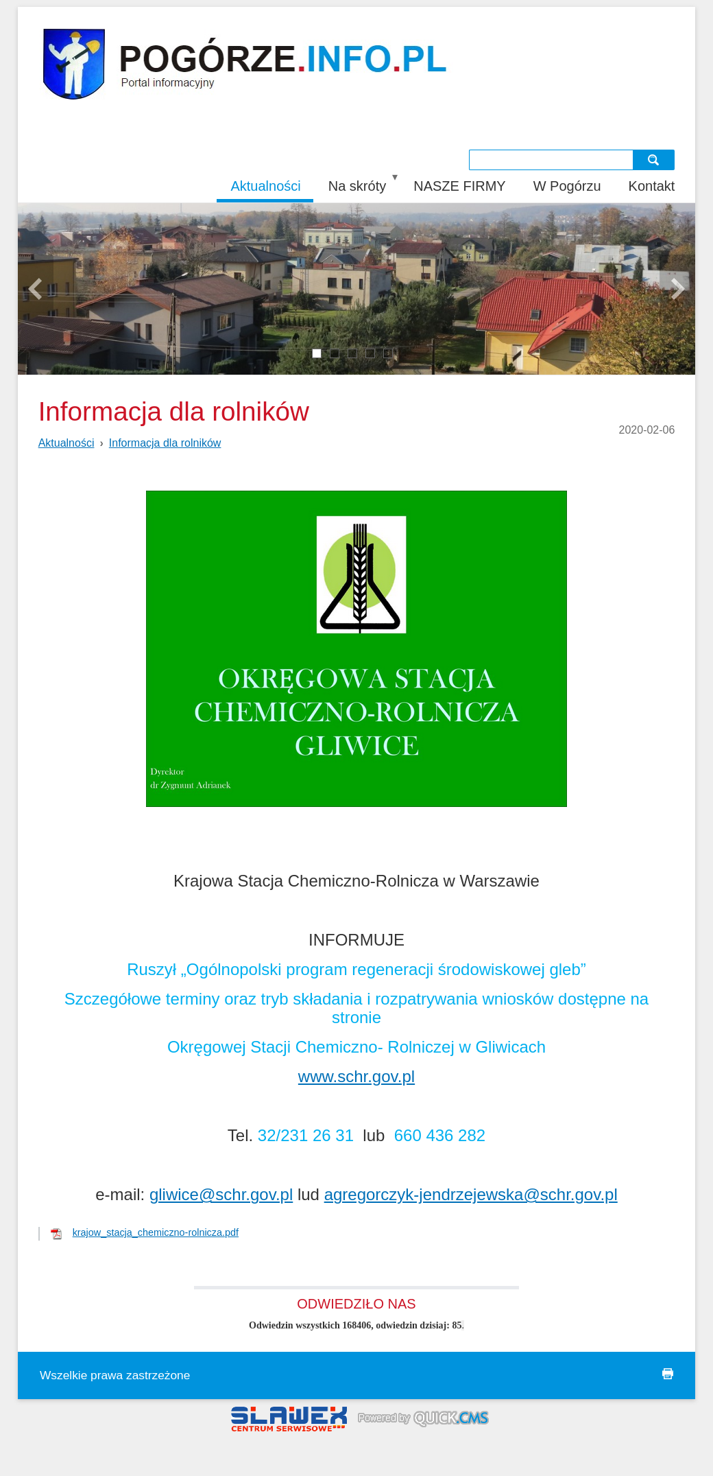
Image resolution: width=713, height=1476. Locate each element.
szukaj (655, 159)
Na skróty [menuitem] (357, 186)
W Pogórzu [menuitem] (567, 186)
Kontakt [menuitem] (652, 186)
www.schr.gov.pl (356, 1076)
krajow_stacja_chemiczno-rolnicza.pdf (156, 1232)
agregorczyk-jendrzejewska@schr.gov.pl (471, 1194)
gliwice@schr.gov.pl (221, 1194)
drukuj (667, 1373)
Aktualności (66, 443)
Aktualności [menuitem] (265, 186)
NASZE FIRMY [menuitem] (459, 186)
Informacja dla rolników (165, 443)
